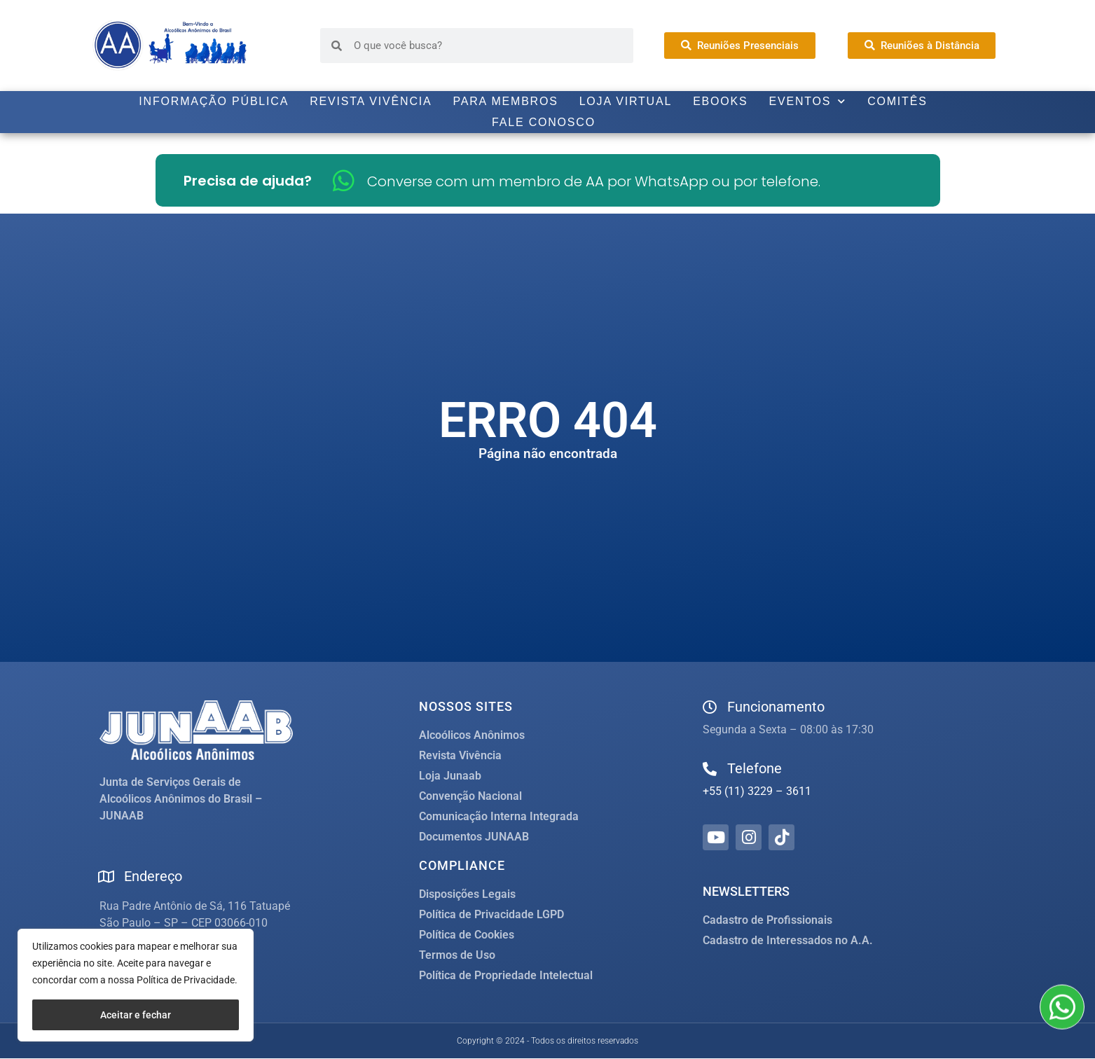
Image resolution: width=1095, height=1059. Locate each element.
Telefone (754, 768)
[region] (136, 985)
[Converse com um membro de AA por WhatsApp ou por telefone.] (343, 180)
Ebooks (720, 101)
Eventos (808, 101)
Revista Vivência (371, 101)
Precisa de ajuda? (248, 181)
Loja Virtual (625, 101)
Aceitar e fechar (135, 1014)
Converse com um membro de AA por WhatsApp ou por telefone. (593, 181)
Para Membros (505, 101)
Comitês (897, 101)
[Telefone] (710, 769)
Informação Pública (214, 101)
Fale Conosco (543, 122)
